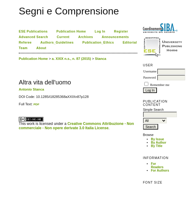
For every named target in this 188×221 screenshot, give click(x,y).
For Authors (160, 170)
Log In (100, 31)
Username (149, 71)
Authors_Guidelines (57, 42)
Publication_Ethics (98, 42)
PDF (36, 104)
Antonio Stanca (31, 89)
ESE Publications (33, 31)
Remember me (159, 85)
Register (121, 31)
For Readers (157, 165)
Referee (25, 42)
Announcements (115, 37)
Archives (85, 37)
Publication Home (71, 31)
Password (149, 77)
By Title (156, 146)
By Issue (157, 139)
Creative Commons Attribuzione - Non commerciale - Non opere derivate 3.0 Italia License (76, 126)
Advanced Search (33, 37)
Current (63, 37)
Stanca (100, 58)
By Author (158, 142)
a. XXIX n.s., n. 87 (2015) (71, 58)
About (41, 48)
